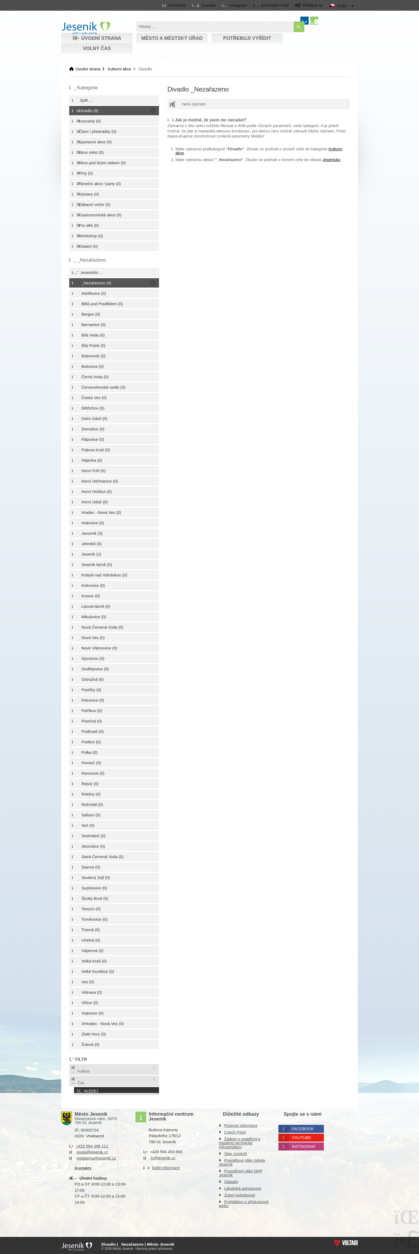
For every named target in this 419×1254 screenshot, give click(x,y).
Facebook (303, 1127)
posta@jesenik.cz (92, 1150)
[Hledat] (299, 26)
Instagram (303, 1144)
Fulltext (80, 1069)
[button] (270, 5)
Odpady (231, 1180)
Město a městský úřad (172, 38)
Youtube (301, 1136)
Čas (77, 1081)
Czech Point (235, 1130)
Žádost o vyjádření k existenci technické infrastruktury (239, 1141)
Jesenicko (331, 159)
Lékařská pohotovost (242, 1186)
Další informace (166, 1166)
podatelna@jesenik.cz (96, 1156)
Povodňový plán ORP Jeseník (240, 1171)
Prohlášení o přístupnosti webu (244, 1202)
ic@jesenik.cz (163, 1156)
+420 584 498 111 (92, 1144)
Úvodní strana (86, 28)
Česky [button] (341, 6)
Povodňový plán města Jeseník (242, 1160)
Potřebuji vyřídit (247, 38)
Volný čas (97, 48)
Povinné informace (240, 1124)
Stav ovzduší (235, 1152)
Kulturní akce (119, 69)
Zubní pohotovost (239, 1193)
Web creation (346, 1241)
